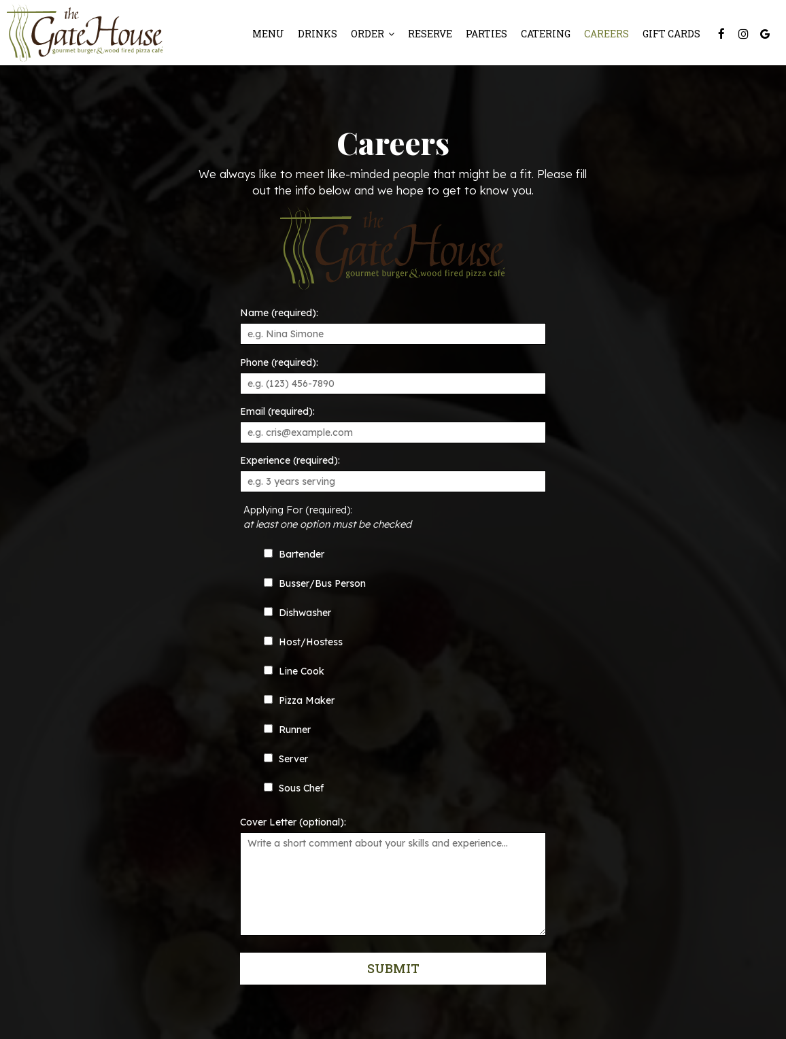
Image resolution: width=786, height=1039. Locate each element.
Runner (287, 729)
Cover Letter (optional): (293, 822)
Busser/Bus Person (315, 583)
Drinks (317, 33)
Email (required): (277, 411)
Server (286, 759)
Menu (268, 33)
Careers (606, 33)
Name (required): (279, 313)
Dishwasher (297, 613)
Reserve (430, 33)
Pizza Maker (299, 700)
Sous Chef (294, 788)
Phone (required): (279, 362)
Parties (486, 33)
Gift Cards (671, 33)
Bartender (294, 554)
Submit (392, 968)
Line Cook (294, 671)
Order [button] (372, 33)
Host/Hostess (303, 642)
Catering (545, 33)
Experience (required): (290, 460)
